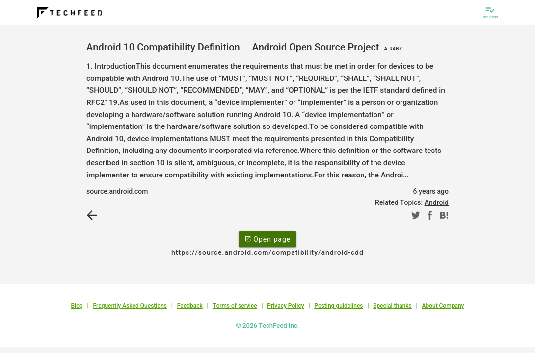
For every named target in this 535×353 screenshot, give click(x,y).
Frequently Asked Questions (130, 306)
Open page (267, 238)
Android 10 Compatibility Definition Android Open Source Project (245, 47)
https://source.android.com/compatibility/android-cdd (267, 252)
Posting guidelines (338, 306)
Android (437, 202)
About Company (443, 306)
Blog (77, 306)
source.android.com (117, 191)
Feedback (190, 306)
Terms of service (235, 306)
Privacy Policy (285, 306)
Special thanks (392, 306)
